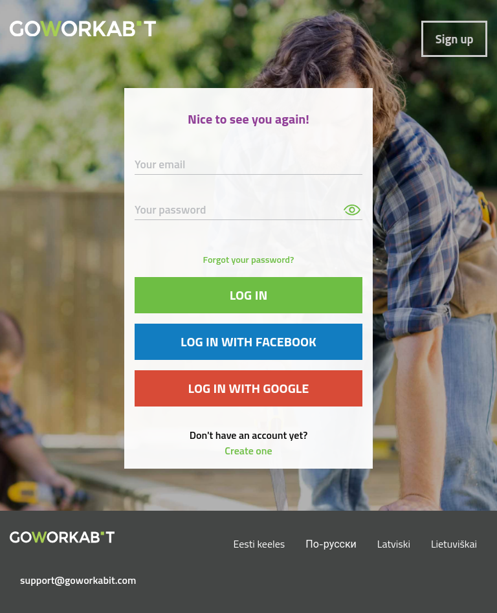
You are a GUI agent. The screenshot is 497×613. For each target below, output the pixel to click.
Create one (248, 450)
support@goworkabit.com (67, 580)
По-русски (331, 544)
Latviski (393, 544)
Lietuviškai (454, 544)
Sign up (455, 39)
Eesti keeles (259, 544)
